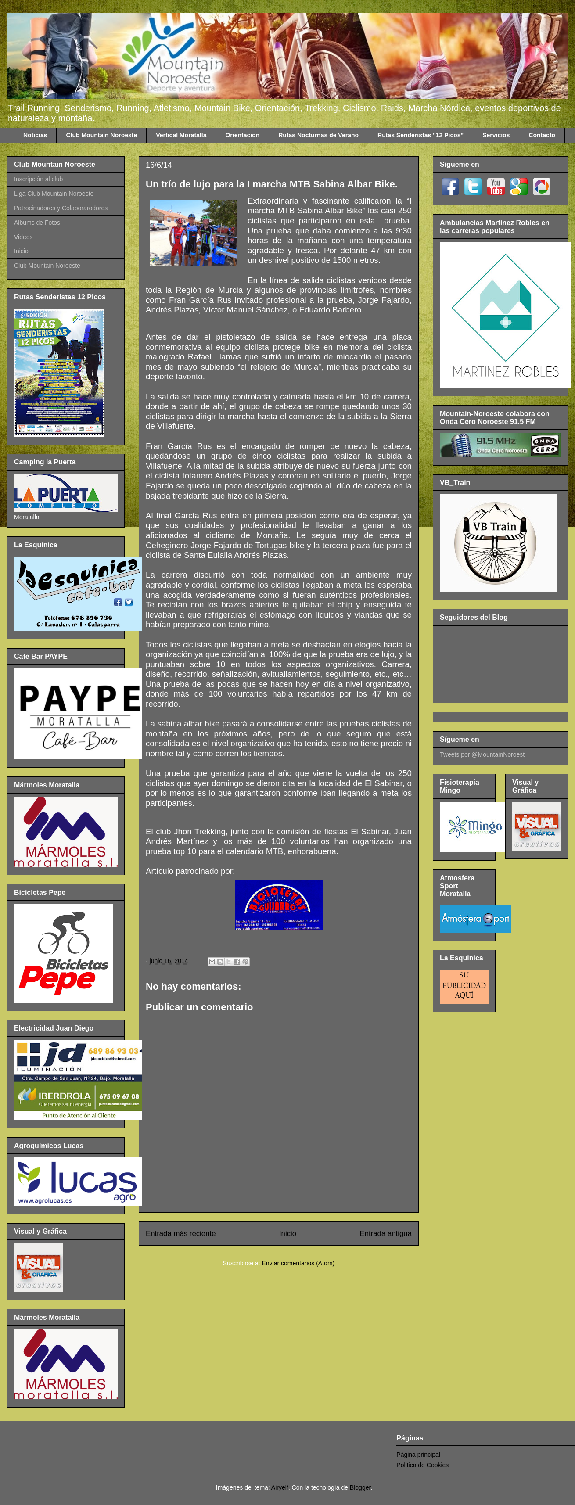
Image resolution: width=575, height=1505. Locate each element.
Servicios (496, 135)
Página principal (418, 1454)
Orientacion (242, 135)
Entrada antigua (386, 1233)
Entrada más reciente (181, 1233)
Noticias (35, 135)
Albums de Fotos (37, 222)
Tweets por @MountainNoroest (482, 754)
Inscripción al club (38, 179)
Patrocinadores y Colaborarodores (61, 208)
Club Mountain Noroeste (101, 135)
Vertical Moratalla (181, 135)
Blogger (360, 1487)
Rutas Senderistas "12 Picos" (420, 135)
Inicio (287, 1233)
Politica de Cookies (422, 1465)
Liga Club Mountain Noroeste (53, 193)
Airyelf (279, 1487)
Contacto (541, 135)
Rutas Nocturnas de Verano (318, 135)
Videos (23, 237)
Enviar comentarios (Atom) (298, 1263)
